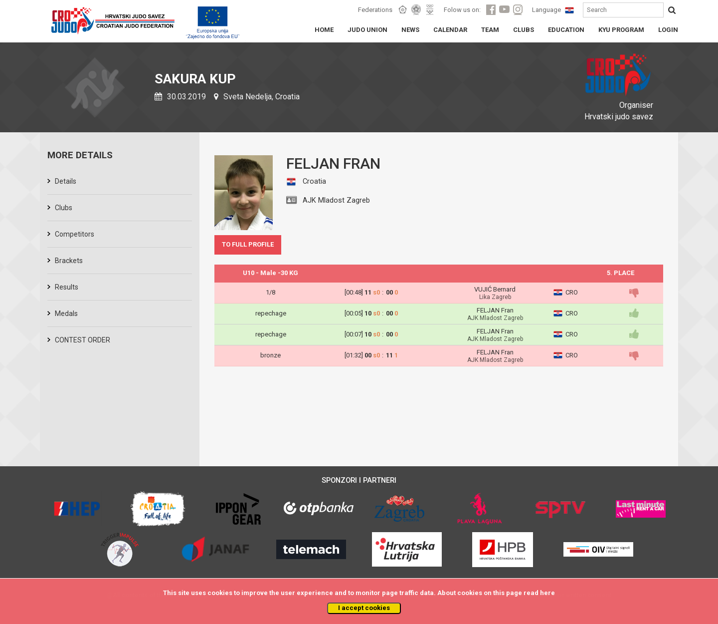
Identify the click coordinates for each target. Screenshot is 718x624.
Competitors (74, 234)
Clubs (63, 208)
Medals (66, 313)
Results (66, 287)
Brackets (69, 261)
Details (65, 181)
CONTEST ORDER (82, 340)
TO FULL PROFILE (248, 244)
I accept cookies (364, 608)
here (547, 593)
